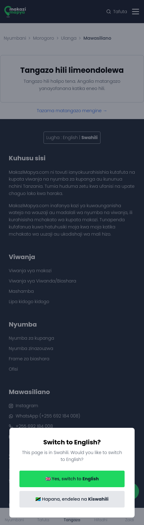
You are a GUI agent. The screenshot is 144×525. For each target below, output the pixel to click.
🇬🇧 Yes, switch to (72, 479)
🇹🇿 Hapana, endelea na (71, 499)
